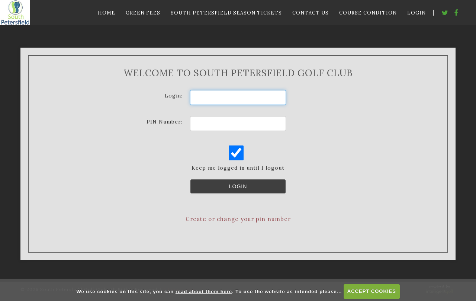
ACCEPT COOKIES (371, 291)
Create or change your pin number (238, 218)
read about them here (204, 291)
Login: (174, 95)
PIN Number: (165, 121)
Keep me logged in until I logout (237, 158)
